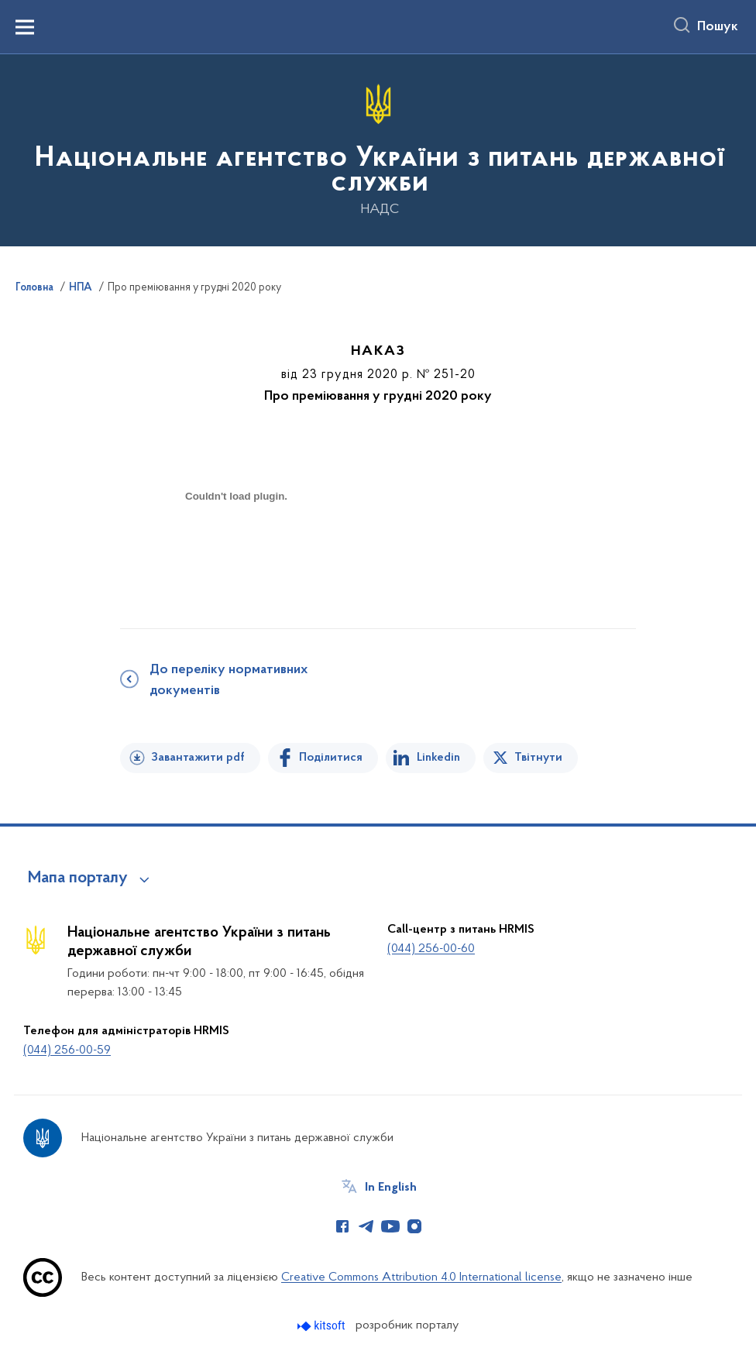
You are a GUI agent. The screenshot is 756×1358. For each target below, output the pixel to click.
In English (391, 1187)
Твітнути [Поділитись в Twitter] (538, 757)
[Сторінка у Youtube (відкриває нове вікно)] (390, 1226)
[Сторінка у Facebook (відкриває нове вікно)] (342, 1226)
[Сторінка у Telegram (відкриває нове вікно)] (366, 1226)
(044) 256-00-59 (67, 1050)
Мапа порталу (78, 878)
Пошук (717, 27)
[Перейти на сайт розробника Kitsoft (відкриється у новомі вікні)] (322, 1326)
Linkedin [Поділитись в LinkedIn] (438, 757)
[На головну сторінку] (378, 149)
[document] (236, 551)
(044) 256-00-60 (431, 949)
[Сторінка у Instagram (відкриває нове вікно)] (414, 1226)
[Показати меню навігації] (24, 27)
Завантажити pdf (198, 757)
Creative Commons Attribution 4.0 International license (421, 1277)
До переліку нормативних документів (228, 680)
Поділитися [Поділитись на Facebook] (331, 757)
